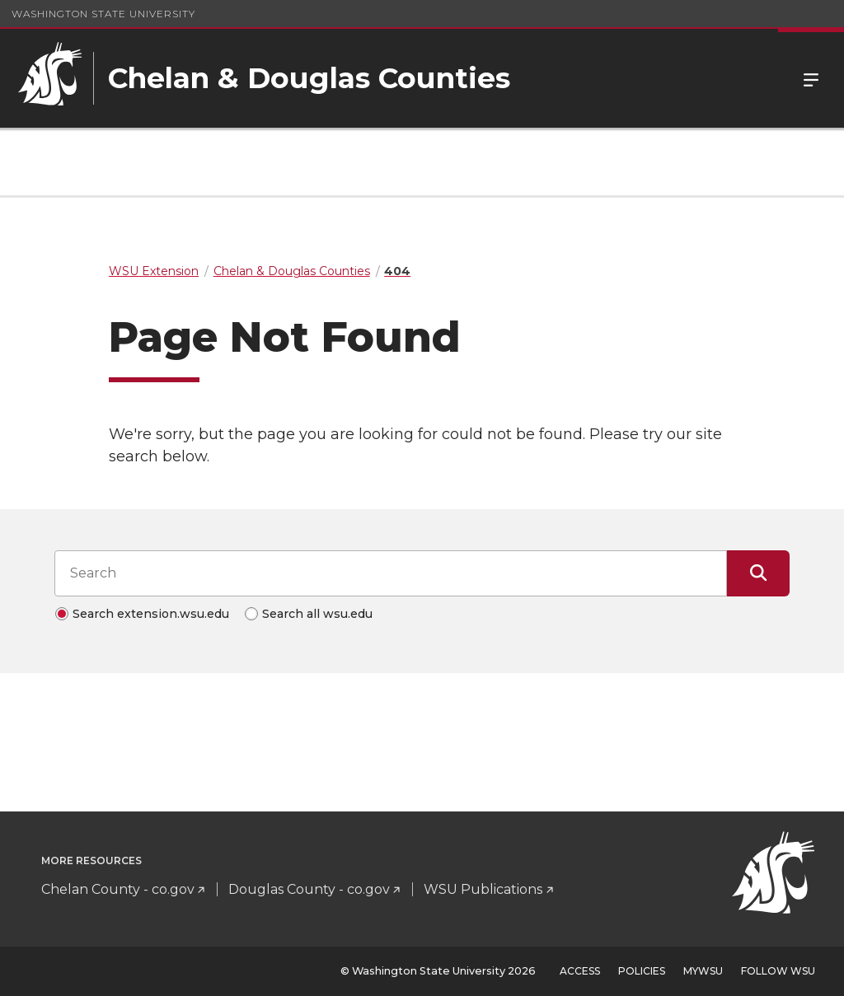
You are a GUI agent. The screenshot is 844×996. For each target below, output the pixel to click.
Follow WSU (778, 971)
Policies (641, 971)
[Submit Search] (758, 573)
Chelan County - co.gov (118, 889)
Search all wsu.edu (317, 613)
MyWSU (703, 971)
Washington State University (103, 13)
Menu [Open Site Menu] (811, 78)
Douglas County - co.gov (309, 889)
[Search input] (390, 573)
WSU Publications (483, 889)
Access (580, 971)
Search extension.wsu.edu (151, 613)
